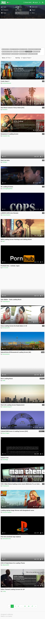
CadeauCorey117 (7, 407)
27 (32, 606)
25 (25, 606)
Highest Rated (23, 58)
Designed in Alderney (7, 614)
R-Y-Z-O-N (5, 267)
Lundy (4, 591)
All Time (7, 58)
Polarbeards (5, 486)
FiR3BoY (4, 162)
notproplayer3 (6, 301)
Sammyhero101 (6, 538)
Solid (3, 380)
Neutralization (6, 354)
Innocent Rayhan (6, 512)
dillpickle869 (5, 565)
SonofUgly (5, 459)
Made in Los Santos (6, 616)
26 (28, 606)
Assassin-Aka (6, 136)
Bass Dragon (5, 433)
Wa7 (3, 241)
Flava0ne (4, 109)
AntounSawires (6, 215)
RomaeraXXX (6, 327)
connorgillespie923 (7, 188)
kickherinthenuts (6, 83)
